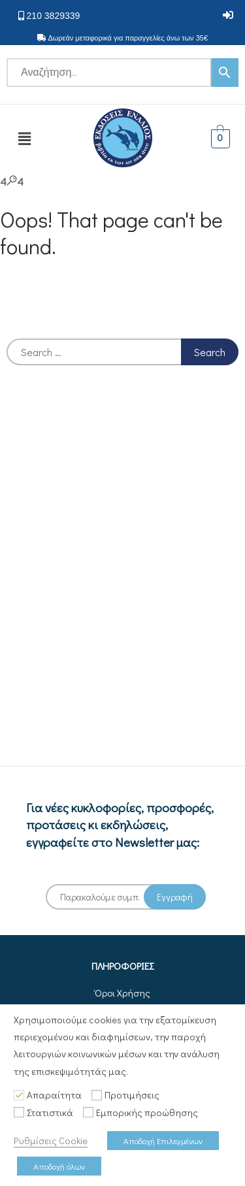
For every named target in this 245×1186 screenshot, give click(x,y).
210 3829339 (53, 15)
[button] (228, 15)
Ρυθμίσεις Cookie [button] (51, 1140)
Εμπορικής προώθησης (147, 1112)
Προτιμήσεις (132, 1095)
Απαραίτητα (54, 1095)
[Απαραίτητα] (19, 1095)
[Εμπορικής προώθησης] (88, 1112)
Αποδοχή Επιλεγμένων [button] (163, 1140)
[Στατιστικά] (19, 1112)
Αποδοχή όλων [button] (59, 1166)
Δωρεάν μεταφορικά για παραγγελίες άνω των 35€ (128, 38)
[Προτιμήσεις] (96, 1095)
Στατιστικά (50, 1112)
